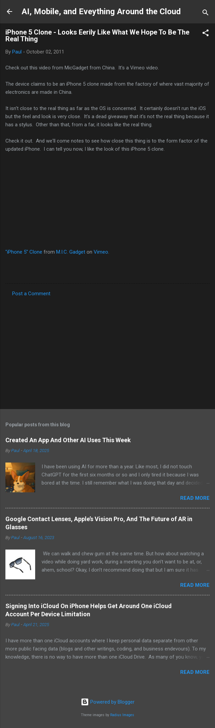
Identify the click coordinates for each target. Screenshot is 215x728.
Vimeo (101, 252)
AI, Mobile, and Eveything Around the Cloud (101, 11)
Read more (195, 498)
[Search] (205, 13)
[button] (205, 34)
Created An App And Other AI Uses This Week (68, 440)
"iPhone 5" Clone (23, 252)
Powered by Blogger (108, 702)
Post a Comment (31, 294)
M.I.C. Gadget (70, 252)
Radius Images (122, 715)
